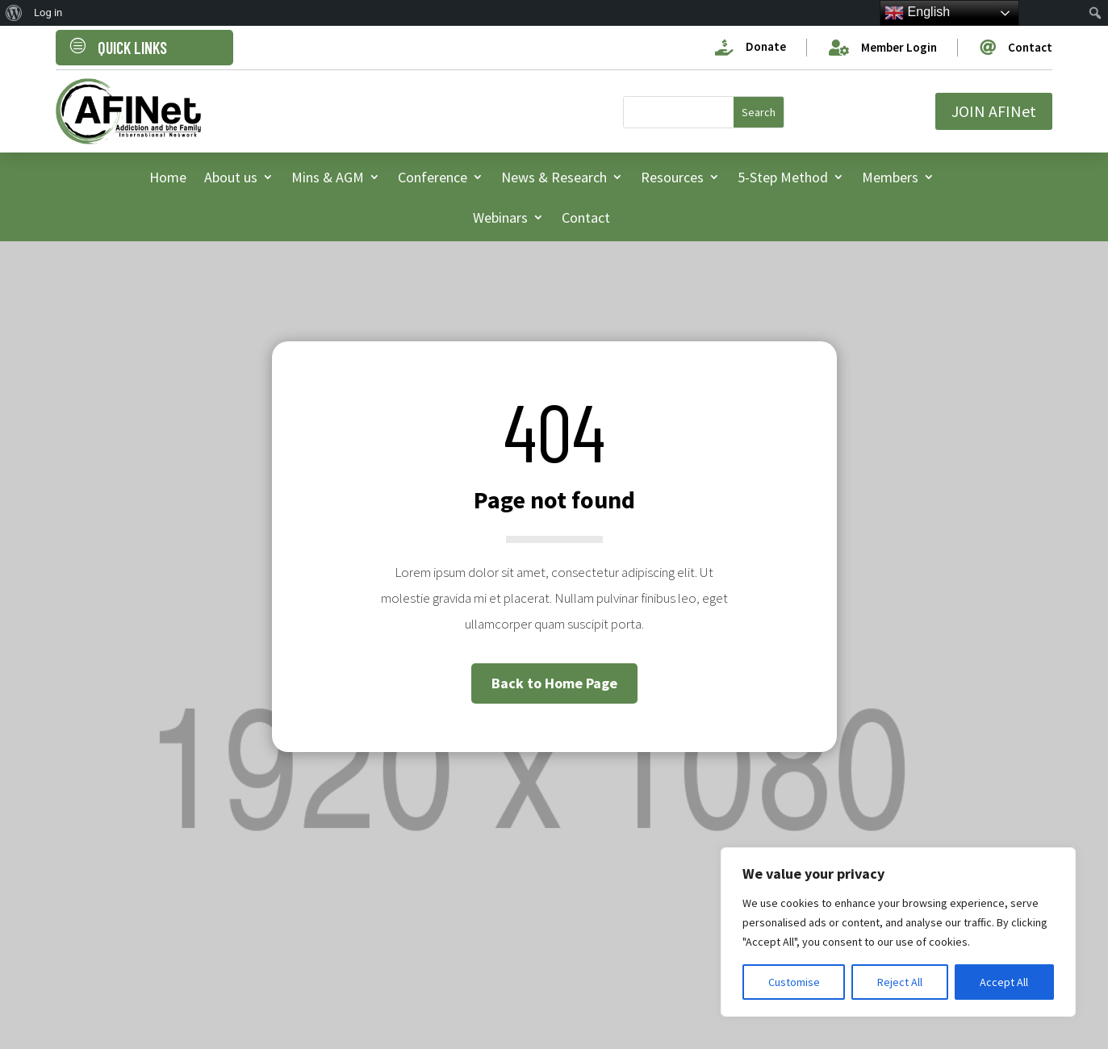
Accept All (1004, 982)
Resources (672, 177)
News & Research (554, 177)
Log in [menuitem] (48, 12)
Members (890, 177)
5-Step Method (783, 177)
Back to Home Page (554, 683)
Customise (794, 982)
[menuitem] (14, 13)
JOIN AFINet (993, 111)
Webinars (500, 217)
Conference (432, 177)
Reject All (899, 982)
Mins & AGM (327, 177)
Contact (586, 217)
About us (230, 177)
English (917, 13)
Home (167, 177)
